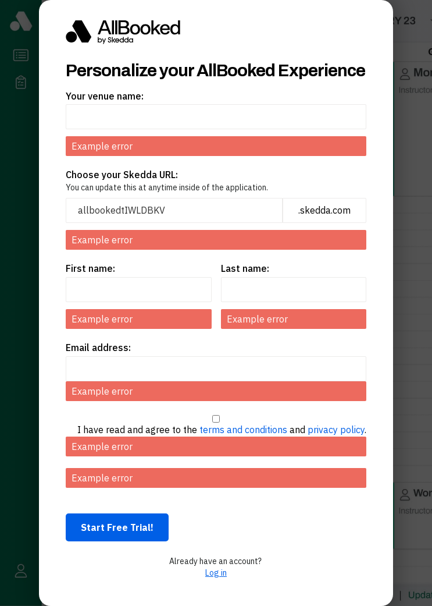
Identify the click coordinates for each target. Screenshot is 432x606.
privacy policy (336, 429)
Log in (216, 573)
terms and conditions (243, 429)
